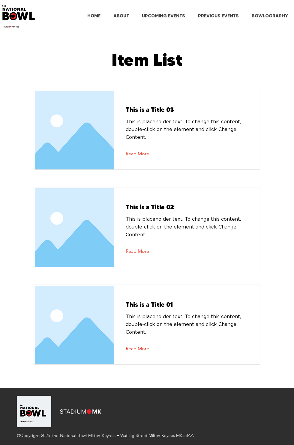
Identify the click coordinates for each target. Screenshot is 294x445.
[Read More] (142, 153)
